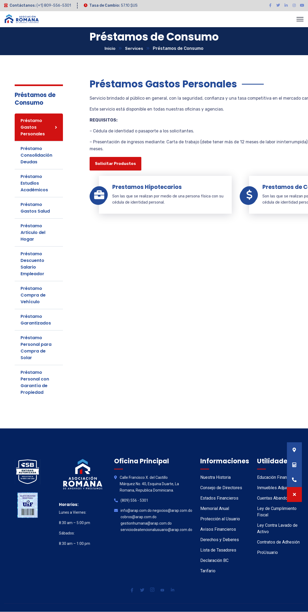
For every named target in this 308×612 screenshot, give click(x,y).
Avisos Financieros (218, 529)
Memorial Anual (214, 508)
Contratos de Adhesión (278, 542)
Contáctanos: (23, 5)
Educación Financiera (276, 477)
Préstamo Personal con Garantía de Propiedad (35, 383)
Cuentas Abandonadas (278, 498)
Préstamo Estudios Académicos (34, 183)
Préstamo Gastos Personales (33, 127)
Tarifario (207, 571)
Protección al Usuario (220, 519)
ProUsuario (267, 552)
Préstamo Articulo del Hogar (33, 232)
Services (134, 48)
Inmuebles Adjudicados (279, 488)
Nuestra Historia (215, 477)
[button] (294, 494)
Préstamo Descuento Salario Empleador (32, 264)
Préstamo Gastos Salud (35, 208)
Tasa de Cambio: (104, 5)
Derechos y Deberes (219, 539)
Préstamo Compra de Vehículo (33, 295)
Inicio (110, 48)
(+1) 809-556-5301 (54, 5)
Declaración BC (214, 560)
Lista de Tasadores (218, 550)
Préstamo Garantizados (36, 320)
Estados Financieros (219, 498)
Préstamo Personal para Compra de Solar (36, 348)
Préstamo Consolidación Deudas (36, 155)
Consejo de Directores (221, 488)
